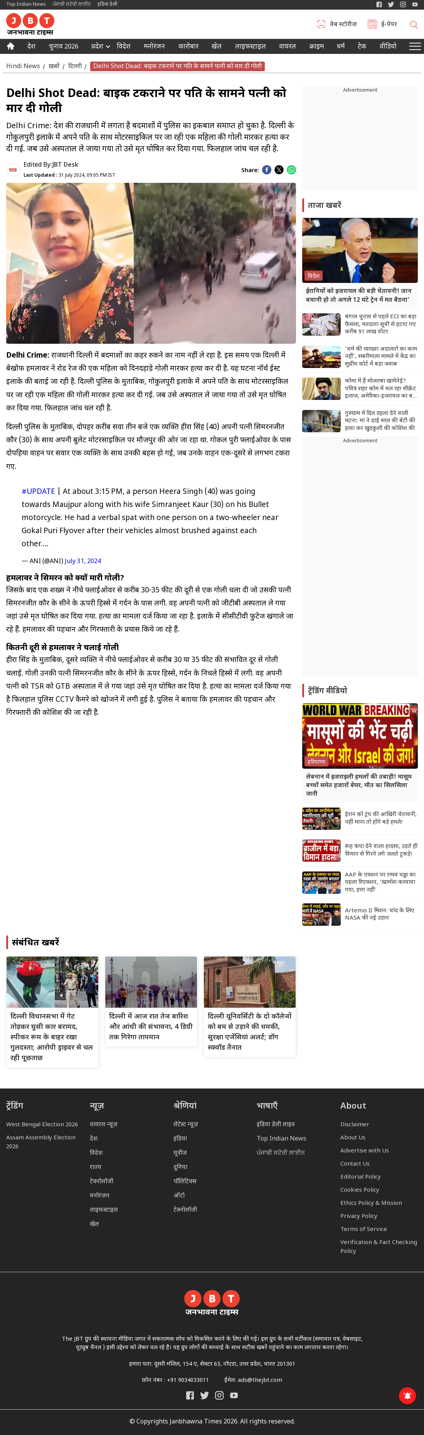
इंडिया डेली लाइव (276, 1125)
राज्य (95, 1168)
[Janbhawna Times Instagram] (403, 4)
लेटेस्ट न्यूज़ (185, 1125)
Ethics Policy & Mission (371, 1203)
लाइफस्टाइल (104, 1210)
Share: (250, 171)
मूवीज (180, 1153)
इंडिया (180, 1139)
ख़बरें (54, 66)
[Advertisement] (360, 560)
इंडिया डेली (107, 4)
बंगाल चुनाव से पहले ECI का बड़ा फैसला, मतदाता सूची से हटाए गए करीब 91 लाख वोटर (380, 324)
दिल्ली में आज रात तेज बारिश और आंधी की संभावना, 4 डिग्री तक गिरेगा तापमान (151, 1027)
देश (31, 47)
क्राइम (317, 47)
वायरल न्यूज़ (104, 1125)
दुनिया (180, 1168)
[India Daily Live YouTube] (234, 1395)
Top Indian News (26, 4)
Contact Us (355, 1164)
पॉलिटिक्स (185, 1182)
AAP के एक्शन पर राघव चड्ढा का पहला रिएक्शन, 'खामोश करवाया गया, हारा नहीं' (380, 882)
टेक (362, 47)
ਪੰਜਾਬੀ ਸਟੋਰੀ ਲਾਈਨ (71, 4)
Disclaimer (354, 1125)
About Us (352, 1138)
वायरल (287, 47)
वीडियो (388, 47)
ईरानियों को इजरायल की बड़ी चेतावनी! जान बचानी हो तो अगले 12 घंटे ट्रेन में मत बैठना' (359, 296)
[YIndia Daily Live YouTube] (415, 4)
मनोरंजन (154, 47)
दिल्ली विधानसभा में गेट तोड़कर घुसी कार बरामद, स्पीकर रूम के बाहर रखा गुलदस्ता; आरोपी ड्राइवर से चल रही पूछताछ (51, 1037)
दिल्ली (75, 66)
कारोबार (188, 47)
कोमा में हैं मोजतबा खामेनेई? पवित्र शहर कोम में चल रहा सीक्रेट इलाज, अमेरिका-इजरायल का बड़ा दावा (381, 389)
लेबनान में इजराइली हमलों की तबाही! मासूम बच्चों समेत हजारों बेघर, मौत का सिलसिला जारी (359, 786)
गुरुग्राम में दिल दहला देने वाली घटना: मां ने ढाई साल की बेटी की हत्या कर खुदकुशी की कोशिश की (380, 421)
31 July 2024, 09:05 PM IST (69, 175)
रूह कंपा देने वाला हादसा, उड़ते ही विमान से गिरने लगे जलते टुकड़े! (381, 850)
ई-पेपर (389, 25)
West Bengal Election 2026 (42, 1125)
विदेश (124, 47)
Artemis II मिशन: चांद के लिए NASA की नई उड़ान (379, 914)
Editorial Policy (360, 1177)
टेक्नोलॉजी (101, 1182)
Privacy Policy (358, 1216)
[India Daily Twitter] (391, 4)
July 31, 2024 (83, 562)
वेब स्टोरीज (343, 25)
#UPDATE (38, 492)
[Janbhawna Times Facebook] (379, 4)
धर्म (341, 47)
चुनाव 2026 (63, 47)
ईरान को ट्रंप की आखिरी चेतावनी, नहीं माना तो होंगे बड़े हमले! (381, 818)
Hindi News (23, 66)
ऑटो (179, 1196)
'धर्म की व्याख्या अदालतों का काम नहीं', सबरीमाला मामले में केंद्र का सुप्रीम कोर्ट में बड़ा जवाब (381, 357)
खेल (217, 47)
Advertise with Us (364, 1151)
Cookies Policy (359, 1190)
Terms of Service (363, 1229)
